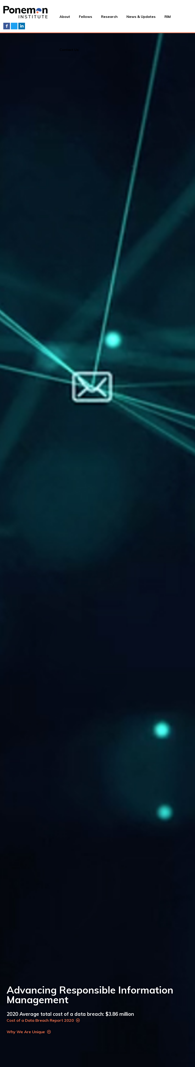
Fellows (85, 16)
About (64, 16)
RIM (167, 16)
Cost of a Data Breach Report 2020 (43, 1020)
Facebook (6, 26)
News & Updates (141, 16)
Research (109, 16)
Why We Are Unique (29, 1032)
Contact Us (69, 49)
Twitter (14, 26)
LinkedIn (21, 26)
